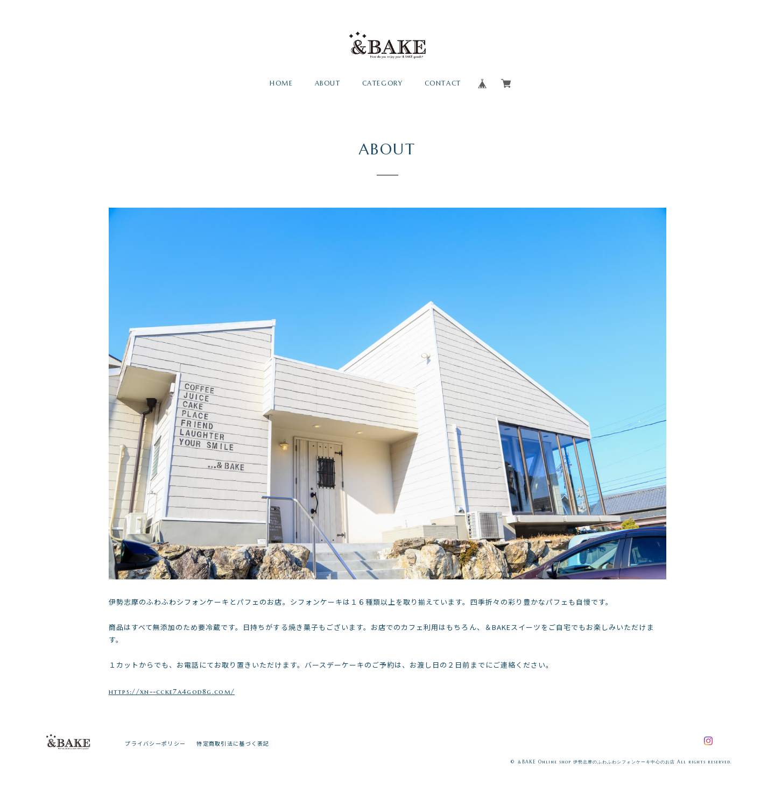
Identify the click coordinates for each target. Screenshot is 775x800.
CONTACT (443, 83)
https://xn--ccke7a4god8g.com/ (172, 691)
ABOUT (328, 83)
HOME (281, 83)
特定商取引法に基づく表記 (232, 743)
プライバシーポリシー (155, 743)
